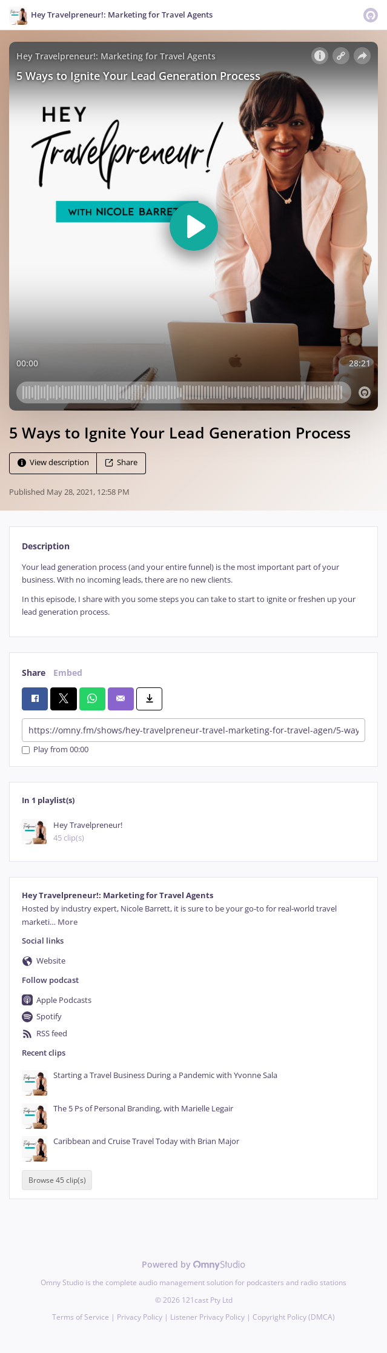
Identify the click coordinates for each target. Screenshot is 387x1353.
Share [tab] (33, 672)
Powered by (193, 1264)
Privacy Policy (139, 1317)
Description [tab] (46, 546)
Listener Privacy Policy (207, 1317)
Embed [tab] (67, 672)
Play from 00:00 (55, 750)
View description (53, 462)
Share (121, 462)
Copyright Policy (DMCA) (294, 1317)
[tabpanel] (193, 589)
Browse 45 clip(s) (57, 1180)
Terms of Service (80, 1317)
